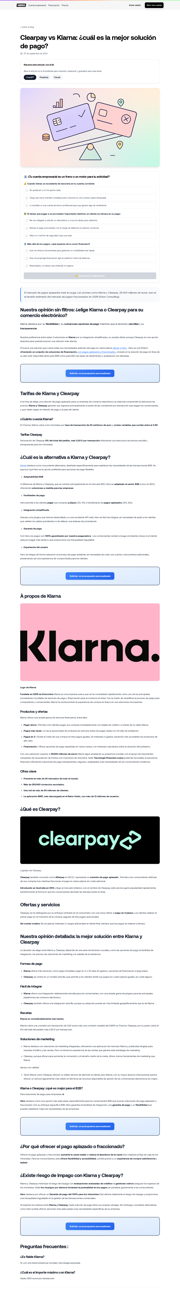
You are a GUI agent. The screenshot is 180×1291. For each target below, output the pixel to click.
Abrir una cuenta (154, 5)
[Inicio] (21, 5)
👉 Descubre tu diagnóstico (90, 278)
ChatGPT (30, 77)
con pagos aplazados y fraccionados (97, 351)
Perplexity (44, 77)
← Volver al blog (27, 27)
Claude (57, 77)
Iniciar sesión (135, 5)
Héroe (23, 466)
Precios (65, 5)
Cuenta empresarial (37, 5)
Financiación (53, 5)
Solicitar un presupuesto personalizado (90, 374)
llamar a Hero (120, 347)
